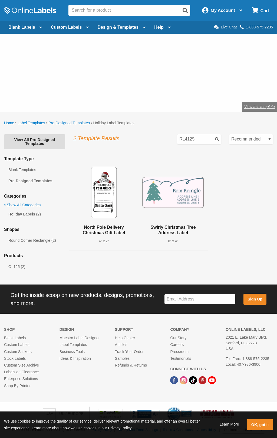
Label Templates (31, 123)
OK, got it (260, 425)
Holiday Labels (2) (24, 214)
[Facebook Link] (174, 380)
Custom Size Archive (21, 365)
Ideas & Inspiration (75, 358)
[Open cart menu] (260, 10)
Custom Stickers (18, 351)
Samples (122, 358)
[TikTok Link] (193, 380)
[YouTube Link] (212, 380)
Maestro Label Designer (80, 338)
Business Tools (72, 351)
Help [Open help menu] (162, 27)
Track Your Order (129, 351)
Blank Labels (15, 338)
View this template (259, 106)
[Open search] (185, 10)
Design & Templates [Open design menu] (121, 27)
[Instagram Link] (184, 380)
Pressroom (179, 351)
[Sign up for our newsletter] (199, 299)
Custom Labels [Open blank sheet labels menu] (70, 27)
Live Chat (225, 27)
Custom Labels (16, 344)
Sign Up (255, 299)
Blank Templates (22, 170)
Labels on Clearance (21, 372)
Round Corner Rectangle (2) (32, 240)
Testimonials (180, 358)
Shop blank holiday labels (76, 89)
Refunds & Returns (131, 365)
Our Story (178, 338)
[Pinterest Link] (203, 380)
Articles (121, 344)
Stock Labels (15, 358)
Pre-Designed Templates (69, 123)
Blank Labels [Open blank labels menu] (25, 27)
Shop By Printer (17, 386)
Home (9, 123)
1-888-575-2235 (256, 27)
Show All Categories (22, 205)
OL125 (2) (16, 266)
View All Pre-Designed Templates (34, 142)
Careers (177, 344)
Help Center (125, 338)
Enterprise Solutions (21, 379)
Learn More (229, 424)
